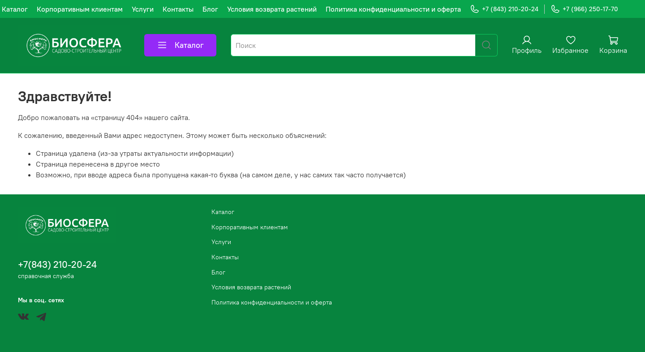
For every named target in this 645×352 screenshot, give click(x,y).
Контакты (178, 8)
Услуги (143, 8)
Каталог (15, 8)
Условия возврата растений (272, 8)
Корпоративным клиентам (80, 8)
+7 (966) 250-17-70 (584, 9)
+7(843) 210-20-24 (57, 264)
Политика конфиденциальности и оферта (393, 8)
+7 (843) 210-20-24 (504, 9)
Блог (210, 8)
